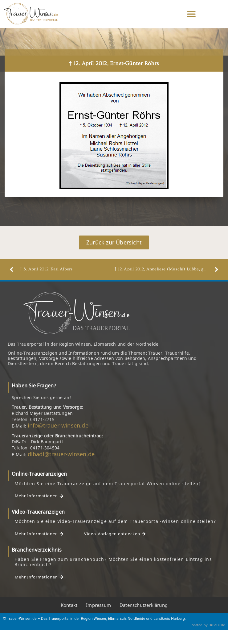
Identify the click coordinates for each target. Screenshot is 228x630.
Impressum (98, 605)
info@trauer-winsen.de (58, 425)
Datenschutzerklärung (144, 605)
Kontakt (69, 605)
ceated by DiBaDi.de (208, 625)
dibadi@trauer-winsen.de (61, 454)
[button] (191, 14)
